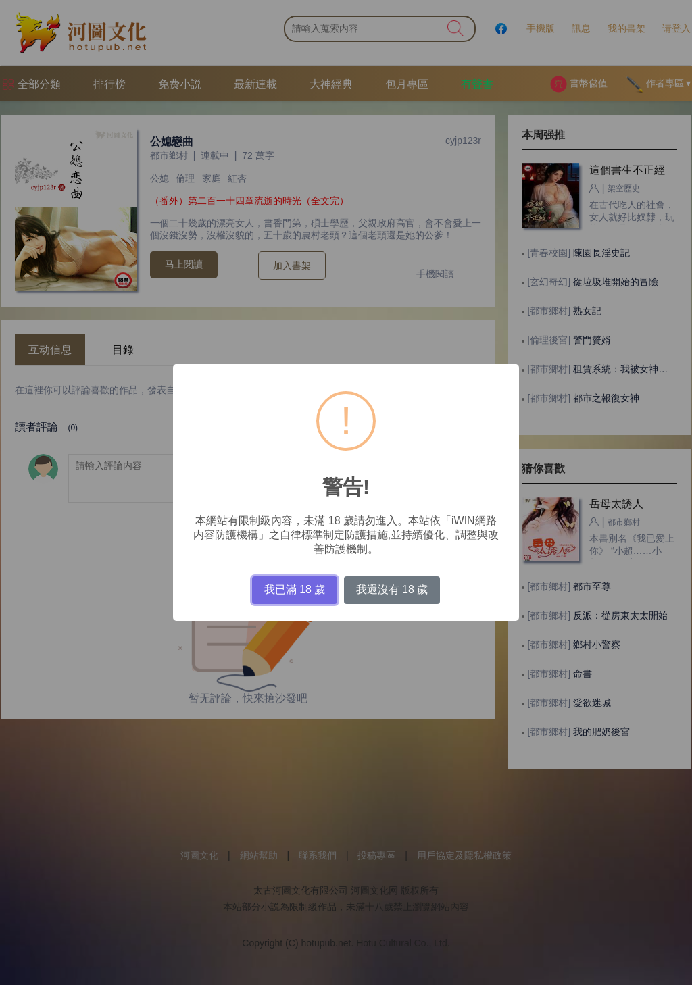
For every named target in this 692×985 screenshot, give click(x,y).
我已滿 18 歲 (295, 589)
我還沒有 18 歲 (392, 589)
